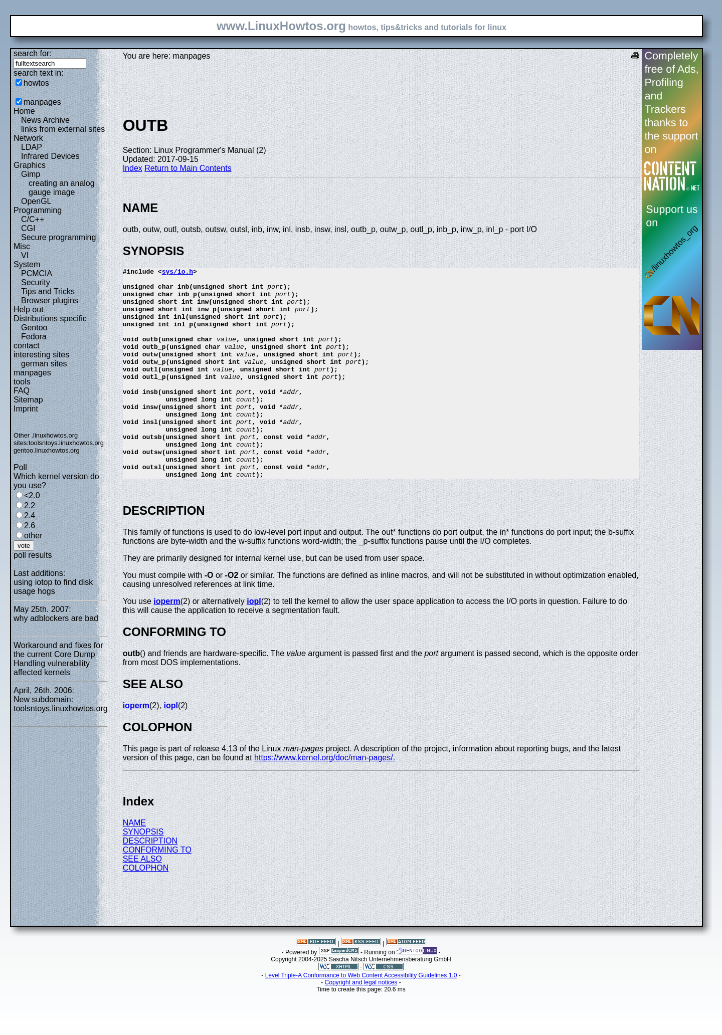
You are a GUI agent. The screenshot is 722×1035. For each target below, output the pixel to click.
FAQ (22, 390)
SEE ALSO (142, 901)
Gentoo (34, 327)
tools (22, 381)
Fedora (34, 336)
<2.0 (32, 495)
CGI (28, 228)
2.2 (29, 505)
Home (24, 111)
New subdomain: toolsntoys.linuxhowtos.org (61, 704)
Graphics (30, 165)
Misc (22, 246)
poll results (33, 555)
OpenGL (36, 201)
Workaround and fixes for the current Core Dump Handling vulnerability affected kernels (58, 659)
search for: (33, 53)
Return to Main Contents (187, 168)
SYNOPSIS (143, 874)
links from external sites (63, 129)
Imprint (26, 408)
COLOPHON (146, 910)
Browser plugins (49, 300)
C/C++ (32, 219)
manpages (42, 102)
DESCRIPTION (150, 883)
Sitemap (28, 399)
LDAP (31, 147)
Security (35, 282)
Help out (29, 309)
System (27, 264)
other (33, 535)
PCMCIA (36, 273)
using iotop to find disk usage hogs (53, 586)
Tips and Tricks (48, 291)
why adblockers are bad (56, 618)
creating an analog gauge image (62, 187)
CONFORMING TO (157, 892)
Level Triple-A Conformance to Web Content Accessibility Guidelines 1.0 (361, 1017)
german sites (44, 363)
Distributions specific (50, 318)
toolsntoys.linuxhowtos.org (66, 443)
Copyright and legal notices (361, 1024)
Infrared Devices (50, 156)
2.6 (29, 525)
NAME (134, 865)
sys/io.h (177, 272)
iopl (254, 643)
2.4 (29, 515)
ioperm (166, 643)
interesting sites (41, 354)
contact (27, 345)
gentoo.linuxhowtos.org (47, 450)
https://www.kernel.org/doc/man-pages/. (324, 799)
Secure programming (58, 237)
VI (25, 255)
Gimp (30, 174)
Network (28, 138)
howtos (36, 83)
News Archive (45, 120)
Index (132, 168)
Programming (38, 210)
